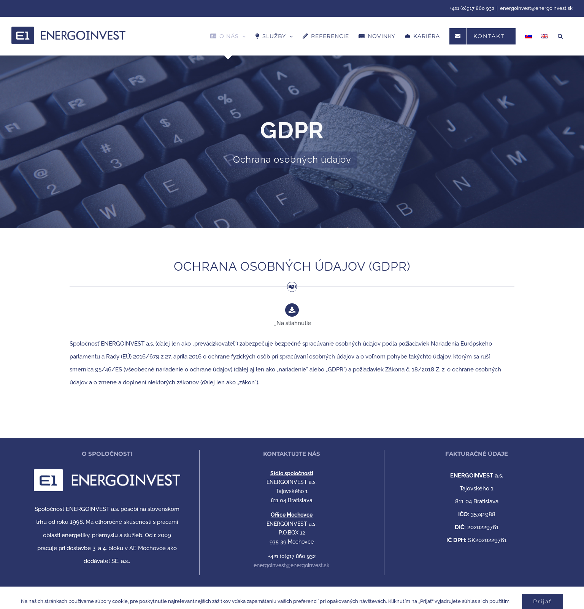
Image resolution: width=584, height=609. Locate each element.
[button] (560, 36)
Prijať (542, 601)
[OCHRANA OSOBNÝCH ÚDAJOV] (292, 114)
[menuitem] (528, 36)
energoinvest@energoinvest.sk (536, 8)
